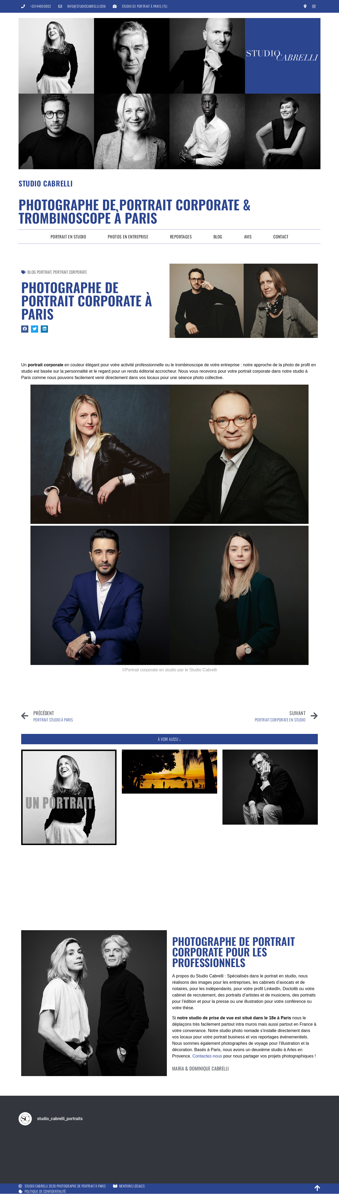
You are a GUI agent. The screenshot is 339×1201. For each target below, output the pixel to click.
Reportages (181, 236)
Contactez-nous (207, 1056)
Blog (217, 236)
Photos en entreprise (128, 236)
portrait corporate (70, 272)
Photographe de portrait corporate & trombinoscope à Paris (135, 210)
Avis (248, 236)
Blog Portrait (39, 272)
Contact (280, 236)
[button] (24, 329)
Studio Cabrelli (46, 183)
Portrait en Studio (68, 236)
